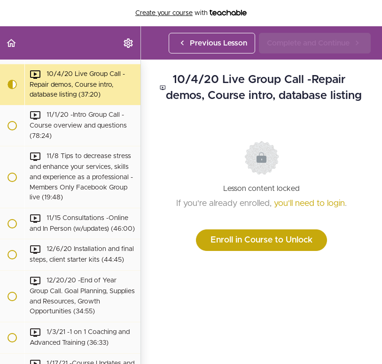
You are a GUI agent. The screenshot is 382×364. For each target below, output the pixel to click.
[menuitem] (128, 43)
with (191, 13)
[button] (11, 43)
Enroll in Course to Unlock (261, 240)
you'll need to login (309, 203)
